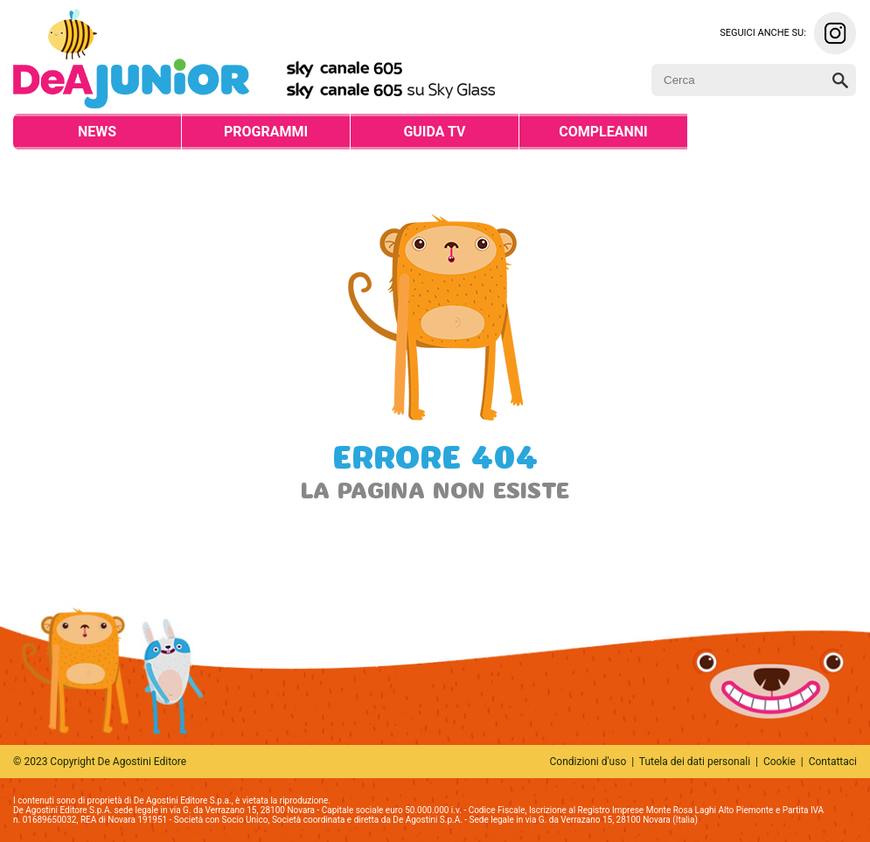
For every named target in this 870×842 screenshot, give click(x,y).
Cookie (779, 761)
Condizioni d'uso (588, 761)
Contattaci (833, 761)
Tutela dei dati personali (694, 761)
